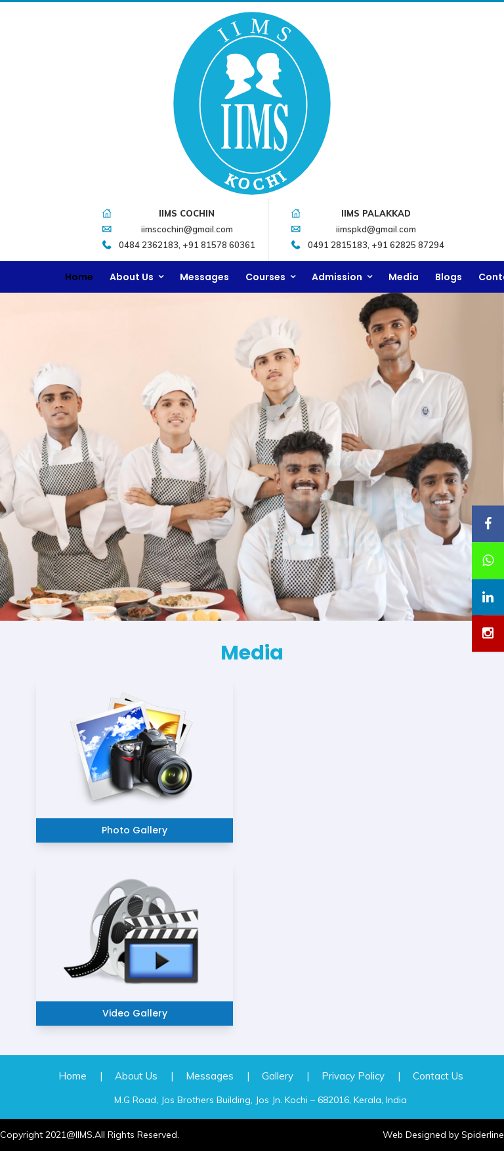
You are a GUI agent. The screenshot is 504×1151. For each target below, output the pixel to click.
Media (403, 276)
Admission (337, 276)
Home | (80, 1076)
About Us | (144, 1076)
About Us (132, 276)
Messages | (217, 1076)
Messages (204, 276)
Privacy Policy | (361, 1076)
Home (79, 276)
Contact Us (438, 1076)
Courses (265, 276)
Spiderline (482, 1135)
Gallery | (285, 1076)
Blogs (448, 276)
